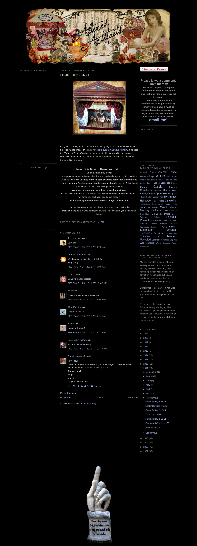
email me (96, 193)
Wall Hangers (147, 243)
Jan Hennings (74, 238)
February (150, 398)
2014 (146, 355)
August (149, 376)
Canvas (143, 187)
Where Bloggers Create (166, 243)
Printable (171, 216)
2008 (146, 447)
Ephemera (161, 193)
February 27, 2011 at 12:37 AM (87, 348)
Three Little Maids (153, 414)
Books (142, 183)
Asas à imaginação (77, 356)
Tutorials (172, 236)
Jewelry (171, 200)
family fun (172, 193)
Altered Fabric (167, 172)
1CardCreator (74, 307)
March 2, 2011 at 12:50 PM (84, 386)
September (151, 372)
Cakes (174, 183)
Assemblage (147, 176)
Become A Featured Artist (166, 180)
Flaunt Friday (146, 197)
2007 (146, 451)
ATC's (160, 176)
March (149, 393)
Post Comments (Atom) (85, 403)
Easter (152, 193)
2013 (146, 359)
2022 (146, 338)
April (148, 389)
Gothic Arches (168, 196)
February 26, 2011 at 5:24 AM (87, 316)
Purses (154, 223)
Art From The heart (77, 254)
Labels (174, 204)
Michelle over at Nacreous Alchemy (111, 150)
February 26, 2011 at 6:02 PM (87, 332)
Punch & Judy (170, 220)
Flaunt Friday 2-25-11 (155, 401)
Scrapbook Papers (159, 227)
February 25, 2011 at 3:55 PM (87, 299)
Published (157, 220)
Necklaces (157, 210)
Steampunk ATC (153, 427)
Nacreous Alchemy (77, 340)
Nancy (71, 323)
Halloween (146, 200)
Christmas (146, 190)
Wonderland (144, 246)
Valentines (157, 240)
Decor (166, 190)
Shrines (173, 227)
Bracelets (165, 183)
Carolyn (71, 274)
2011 (146, 368)
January (150, 433)
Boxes (157, 183)
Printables (145, 220)
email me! (158, 120)
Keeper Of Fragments (161, 204)
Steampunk (146, 229)
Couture (157, 190)
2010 (146, 438)
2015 (146, 351)
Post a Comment (68, 393)
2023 (146, 333)
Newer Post (65, 397)
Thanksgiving (171, 233)
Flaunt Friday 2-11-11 (155, 419)
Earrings (144, 193)
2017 (146, 342)
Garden (156, 197)
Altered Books (148, 172)
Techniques (159, 233)
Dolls (174, 190)
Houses (160, 201)
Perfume (157, 217)
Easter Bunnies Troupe (156, 406)
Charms (173, 187)
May (148, 385)
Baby (169, 176)
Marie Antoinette (148, 207)
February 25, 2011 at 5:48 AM (87, 267)
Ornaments (157, 214)
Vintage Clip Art (170, 240)
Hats (154, 201)
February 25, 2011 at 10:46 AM (87, 283)
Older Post (133, 397)
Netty (70, 290)
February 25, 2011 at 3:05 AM (87, 247)
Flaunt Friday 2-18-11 (155, 410)
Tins (158, 236)
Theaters (145, 236)
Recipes (163, 223)
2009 (146, 442)
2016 (146, 346)
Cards (157, 186)
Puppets (144, 223)
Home (100, 397)
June (148, 380)
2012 (146, 364)
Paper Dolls (170, 214)
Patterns (143, 217)
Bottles (149, 183)
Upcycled (145, 239)
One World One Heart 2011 (158, 423)
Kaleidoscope (145, 204)
